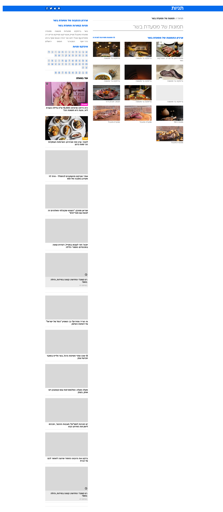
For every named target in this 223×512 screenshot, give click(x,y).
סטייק (69, 34)
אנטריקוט (62, 34)
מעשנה (55, 31)
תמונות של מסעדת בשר (160, 18)
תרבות (143, 3)
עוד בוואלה (79, 78)
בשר (83, 31)
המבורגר (68, 41)
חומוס (56, 41)
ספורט (152, 3)
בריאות (110, 3)
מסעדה (46, 31)
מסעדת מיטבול (78, 34)
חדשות (162, 3)
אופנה (79, 3)
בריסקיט (75, 31)
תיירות (100, 3)
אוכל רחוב (70, 38)
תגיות (177, 18)
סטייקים (54, 34)
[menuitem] (160, 2)
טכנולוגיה (89, 3)
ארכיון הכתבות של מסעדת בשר (67, 20)
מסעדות (64, 31)
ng (77, 38)
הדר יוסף (81, 41)
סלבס (134, 3)
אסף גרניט (47, 38)
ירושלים (46, 41)
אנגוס (54, 38)
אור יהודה (62, 38)
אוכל (118, 3)
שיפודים (82, 38)
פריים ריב (46, 34)
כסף (126, 3)
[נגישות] (4, 3)
